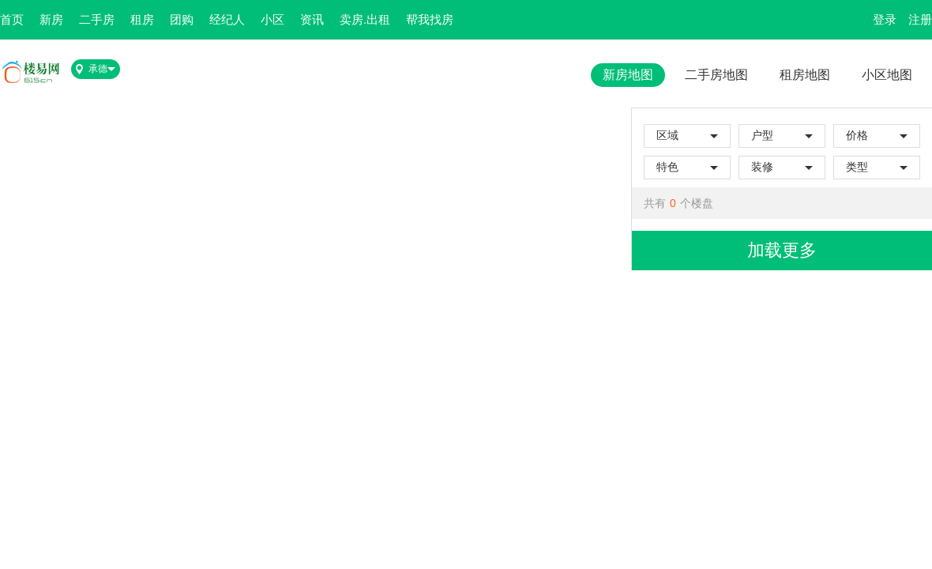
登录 (884, 19)
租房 (142, 19)
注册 (920, 19)
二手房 (97, 19)
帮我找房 (429, 19)
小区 (272, 19)
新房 (51, 19)
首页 (12, 19)
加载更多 (782, 250)
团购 (182, 19)
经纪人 (227, 19)
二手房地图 (716, 74)
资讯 (312, 19)
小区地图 (887, 74)
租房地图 (805, 74)
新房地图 (628, 74)
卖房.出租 (365, 19)
